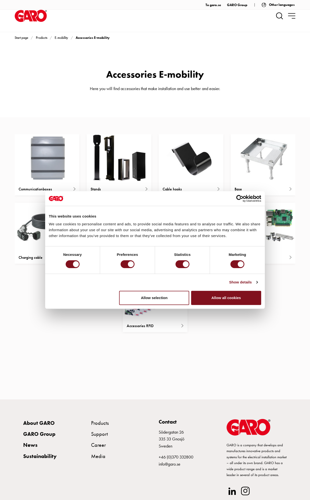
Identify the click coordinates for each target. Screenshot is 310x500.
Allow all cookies (226, 298)
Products (41, 37)
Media (98, 458)
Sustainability (40, 458)
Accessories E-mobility (93, 37)
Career (98, 447)
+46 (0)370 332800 (176, 459)
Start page (21, 37)
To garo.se (213, 5)
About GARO (39, 425)
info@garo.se (169, 466)
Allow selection (154, 298)
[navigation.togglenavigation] (292, 16)
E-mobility (61, 37)
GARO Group (237, 5)
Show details (240, 282)
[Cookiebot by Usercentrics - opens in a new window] (239, 198)
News (30, 447)
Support (99, 436)
